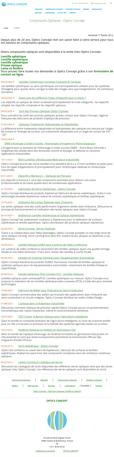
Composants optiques (67, 380)
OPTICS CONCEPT (70, 451)
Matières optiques (94, 380)
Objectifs (44, 380)
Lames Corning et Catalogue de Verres (40, 362)
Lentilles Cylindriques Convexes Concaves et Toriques (50, 82)
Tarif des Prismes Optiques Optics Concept (43, 111)
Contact (98, 385)
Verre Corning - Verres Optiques (36, 228)
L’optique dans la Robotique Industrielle (41, 303)
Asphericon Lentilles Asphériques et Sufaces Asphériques (51, 215)
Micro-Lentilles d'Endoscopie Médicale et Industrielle (48, 159)
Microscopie (33, 385)
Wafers (15, 385)
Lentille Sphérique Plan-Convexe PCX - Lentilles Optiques (51, 274)
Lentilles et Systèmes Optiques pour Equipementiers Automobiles (56, 258)
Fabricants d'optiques (21, 380)
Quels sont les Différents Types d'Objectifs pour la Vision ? (52, 98)
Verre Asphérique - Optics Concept (38, 346)
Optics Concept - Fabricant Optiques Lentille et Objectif (57, 391)
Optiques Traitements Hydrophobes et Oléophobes (48, 124)
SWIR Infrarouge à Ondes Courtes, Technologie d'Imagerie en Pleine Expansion (50, 143)
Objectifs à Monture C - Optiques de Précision (44, 176)
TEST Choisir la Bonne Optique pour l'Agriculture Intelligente (53, 316)
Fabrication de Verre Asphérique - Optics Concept (46, 189)
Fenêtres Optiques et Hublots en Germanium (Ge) (47, 330)
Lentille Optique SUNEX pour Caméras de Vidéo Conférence (52, 244)
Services (51, 385)
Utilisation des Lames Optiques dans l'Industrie (45, 202)
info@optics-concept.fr (45, 451)
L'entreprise (70, 385)
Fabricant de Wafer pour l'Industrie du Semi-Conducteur (50, 290)
